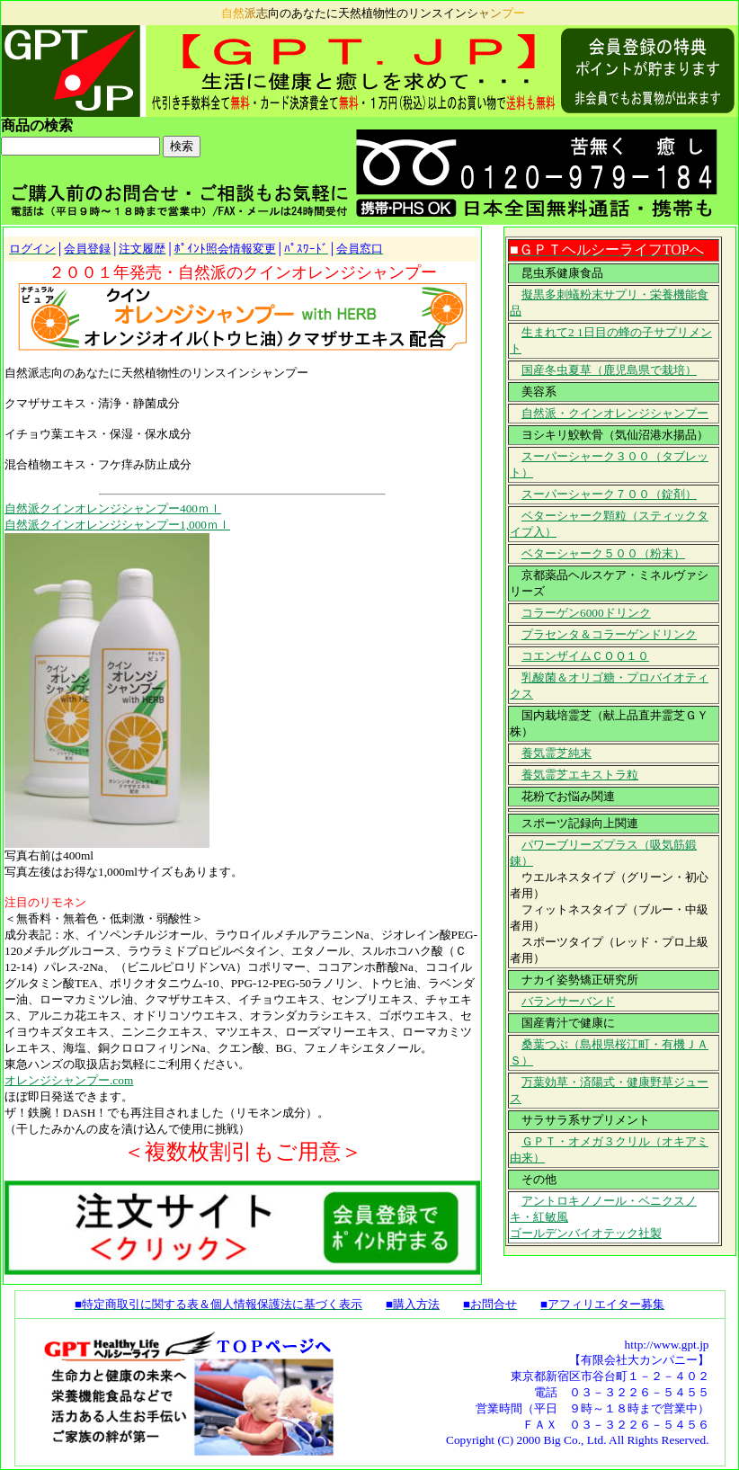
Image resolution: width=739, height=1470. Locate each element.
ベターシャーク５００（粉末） (603, 553)
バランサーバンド (568, 1001)
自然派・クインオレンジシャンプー (614, 413)
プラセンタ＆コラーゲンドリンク (609, 634)
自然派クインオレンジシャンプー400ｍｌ (112, 508)
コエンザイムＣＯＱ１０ (585, 656)
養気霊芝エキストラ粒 (579, 774)
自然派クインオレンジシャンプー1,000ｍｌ (117, 524)
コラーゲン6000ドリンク (586, 612)
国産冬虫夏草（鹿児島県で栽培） (609, 370)
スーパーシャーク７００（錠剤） (609, 494)
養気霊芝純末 (556, 753)
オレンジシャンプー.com (68, 1080)
